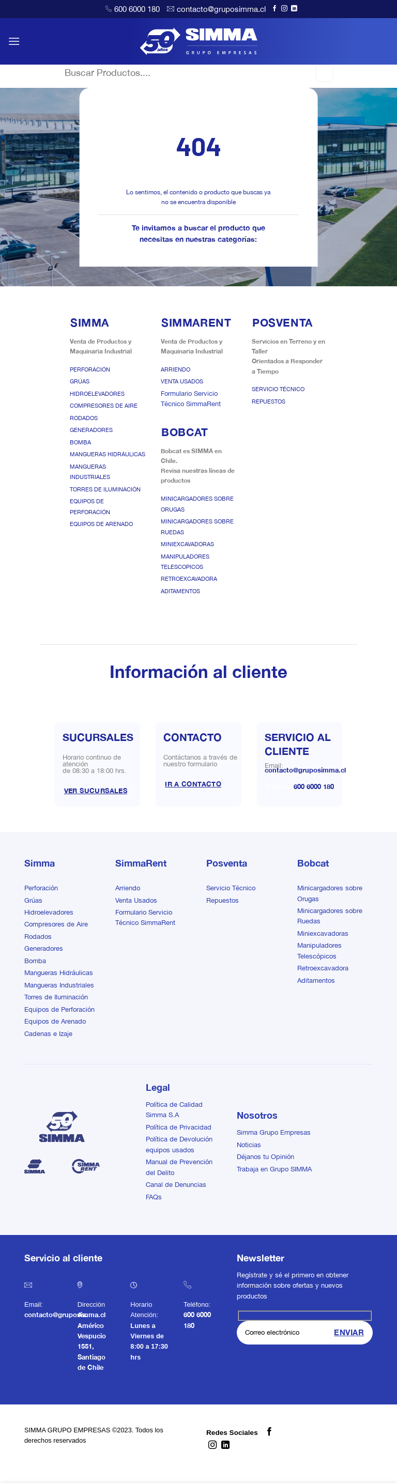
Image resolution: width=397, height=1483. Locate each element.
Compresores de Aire (104, 406)
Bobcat (313, 863)
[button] (14, 41)
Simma (39, 863)
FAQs (154, 1197)
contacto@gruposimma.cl (221, 9)
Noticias (249, 1145)
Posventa (226, 863)
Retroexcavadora (189, 579)
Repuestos (268, 401)
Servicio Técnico (278, 389)
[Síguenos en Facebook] (274, 8)
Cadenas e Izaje (48, 1034)
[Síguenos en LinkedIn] (294, 8)
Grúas (79, 381)
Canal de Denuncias (176, 1184)
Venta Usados (182, 381)
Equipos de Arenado (101, 524)
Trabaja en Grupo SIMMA (274, 1169)
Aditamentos (180, 591)
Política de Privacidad (178, 1127)
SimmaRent (140, 863)
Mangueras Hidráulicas (107, 454)
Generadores (91, 430)
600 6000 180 (137, 9)
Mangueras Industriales (59, 985)
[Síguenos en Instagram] (284, 8)
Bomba (80, 442)
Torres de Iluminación (105, 489)
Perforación (90, 369)
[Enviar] (324, 73)
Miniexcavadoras (187, 544)
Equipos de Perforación (59, 1009)
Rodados (84, 418)
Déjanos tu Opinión (265, 1157)
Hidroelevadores (97, 394)
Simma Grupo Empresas (274, 1132)
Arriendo (175, 369)
